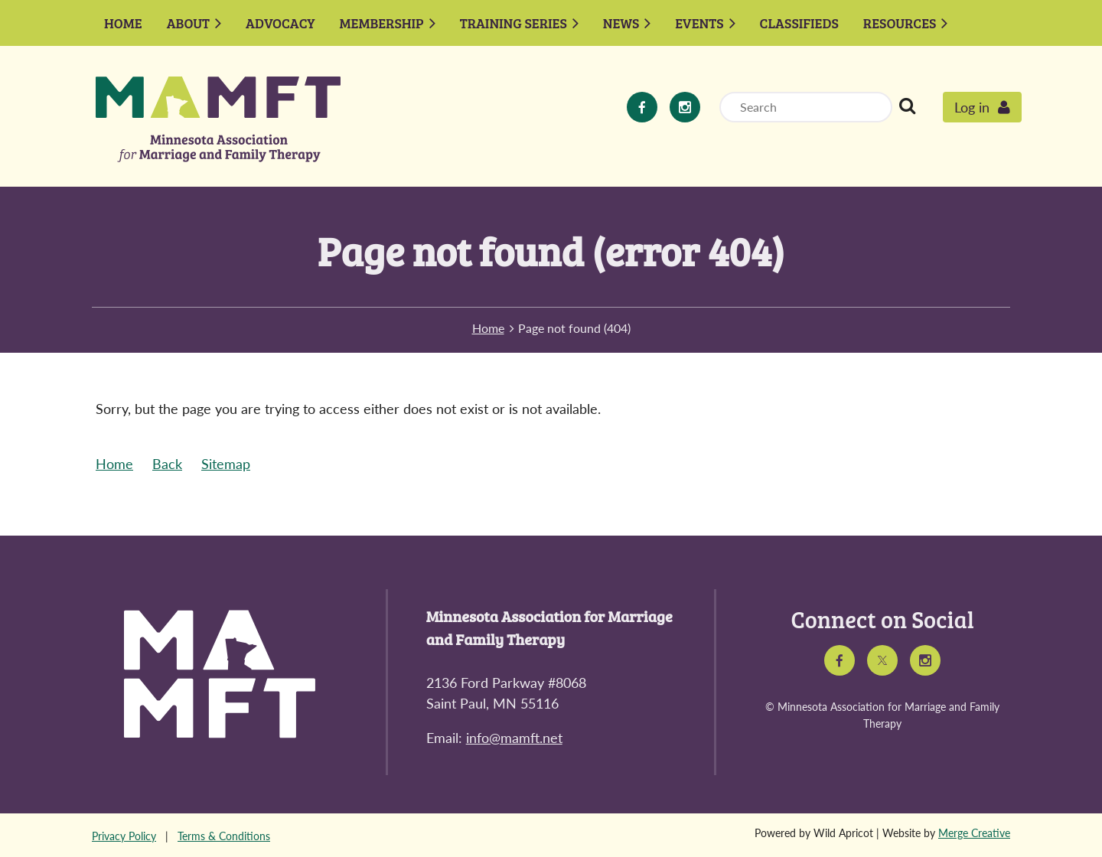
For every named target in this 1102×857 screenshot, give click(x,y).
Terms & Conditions (224, 835)
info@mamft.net (514, 737)
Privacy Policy (124, 835)
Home (488, 328)
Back (167, 463)
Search (907, 105)
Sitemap (225, 463)
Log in (972, 107)
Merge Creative (974, 832)
